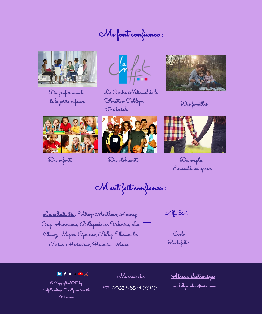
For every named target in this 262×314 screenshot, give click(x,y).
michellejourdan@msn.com (194, 286)
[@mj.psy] (86, 274)
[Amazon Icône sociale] (75, 274)
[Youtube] (80, 274)
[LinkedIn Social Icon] (59, 274)
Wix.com (66, 297)
